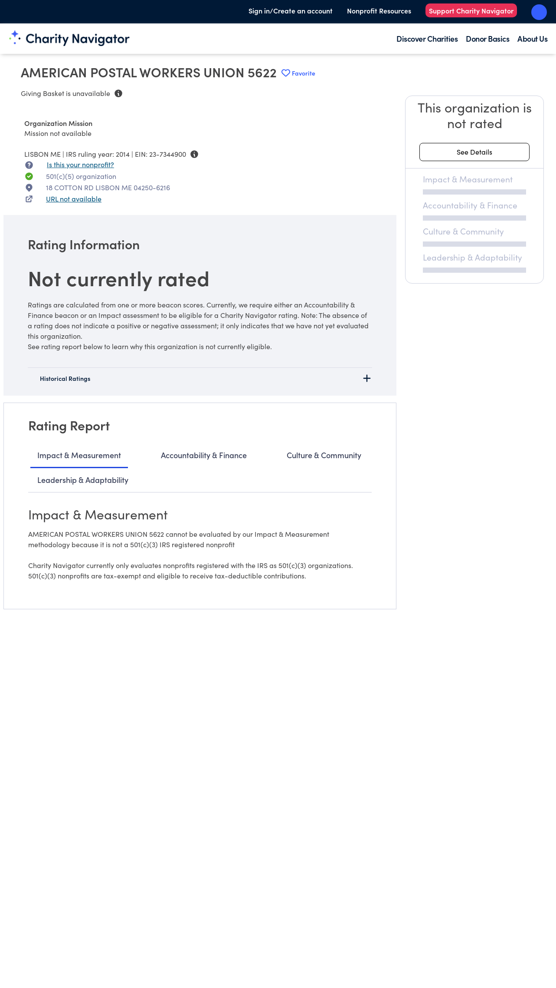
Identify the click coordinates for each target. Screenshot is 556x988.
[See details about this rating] (474, 152)
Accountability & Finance (204, 454)
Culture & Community (324, 454)
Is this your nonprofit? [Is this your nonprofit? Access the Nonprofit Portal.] (80, 164)
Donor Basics (487, 38)
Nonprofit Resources (379, 10)
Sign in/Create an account (291, 10)
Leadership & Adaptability (82, 479)
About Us (532, 38)
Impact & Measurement (79, 454)
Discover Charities (427, 38)
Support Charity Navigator (471, 10)
